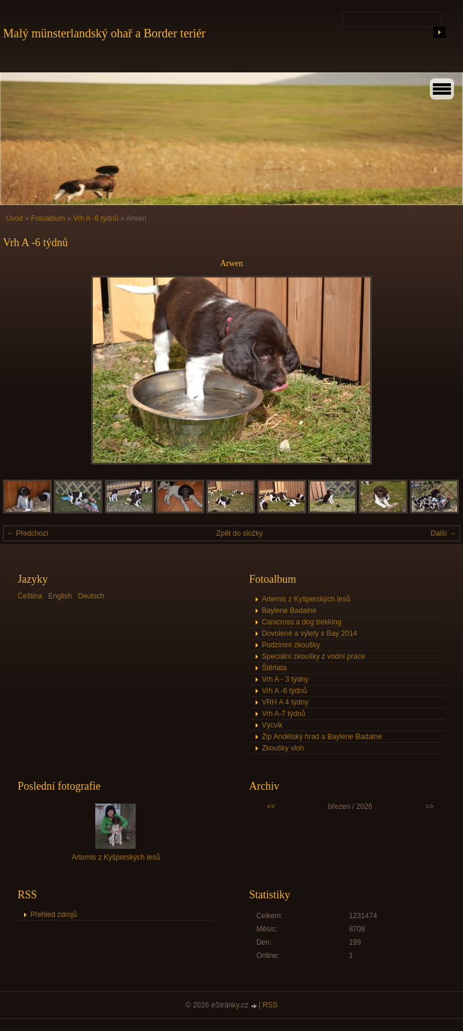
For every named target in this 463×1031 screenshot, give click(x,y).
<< (271, 806)
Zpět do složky (239, 533)
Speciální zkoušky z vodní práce (313, 656)
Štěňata (274, 668)
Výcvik (272, 725)
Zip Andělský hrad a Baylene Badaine (322, 736)
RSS (270, 1005)
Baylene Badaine (289, 610)
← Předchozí (27, 533)
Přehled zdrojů (53, 914)
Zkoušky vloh (283, 748)
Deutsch (91, 596)
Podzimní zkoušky (291, 645)
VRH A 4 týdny (285, 702)
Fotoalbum (48, 218)
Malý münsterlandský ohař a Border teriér (104, 33)
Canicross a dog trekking (301, 622)
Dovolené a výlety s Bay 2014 (309, 633)
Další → (443, 533)
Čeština (29, 596)
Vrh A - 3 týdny (285, 679)
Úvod (14, 218)
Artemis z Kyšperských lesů (306, 599)
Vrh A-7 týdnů (283, 713)
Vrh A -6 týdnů (95, 218)
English (60, 596)
